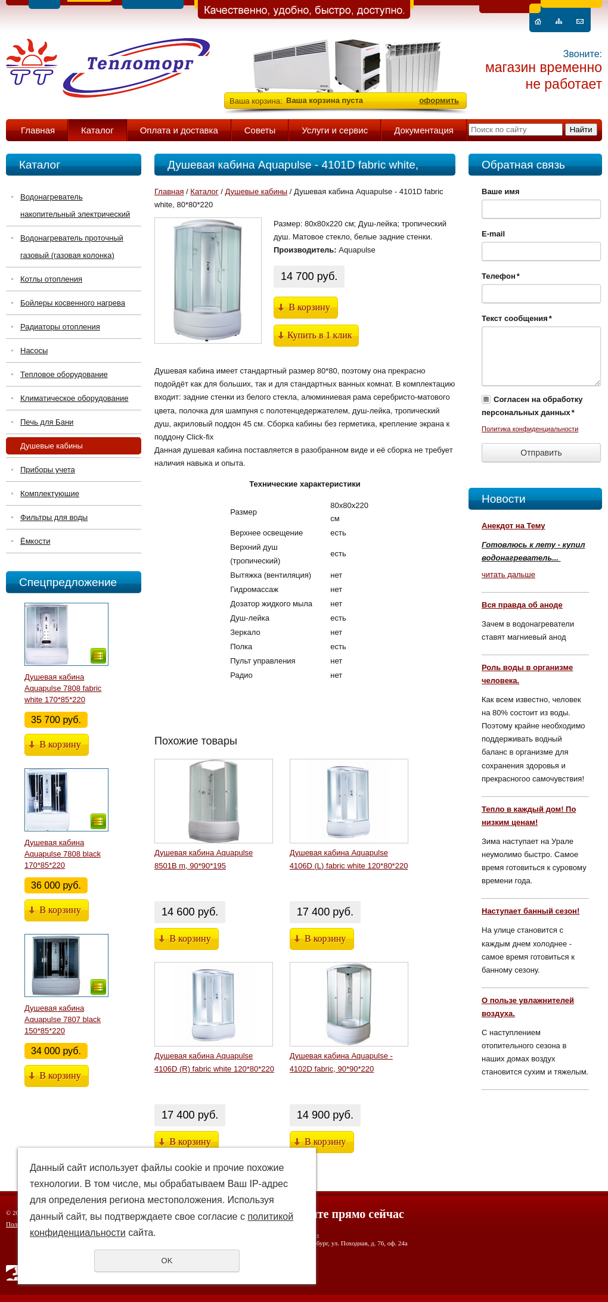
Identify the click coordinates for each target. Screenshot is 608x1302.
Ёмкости (35, 541)
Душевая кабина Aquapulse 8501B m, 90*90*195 (203, 859)
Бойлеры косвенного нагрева (72, 302)
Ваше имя (501, 191)
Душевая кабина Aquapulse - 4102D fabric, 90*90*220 (341, 1062)
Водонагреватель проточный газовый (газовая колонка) (71, 246)
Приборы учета (47, 469)
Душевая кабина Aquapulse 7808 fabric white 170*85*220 (62, 688)
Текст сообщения (517, 318)
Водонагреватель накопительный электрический (75, 205)
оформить (439, 100)
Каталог (97, 130)
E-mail (493, 233)
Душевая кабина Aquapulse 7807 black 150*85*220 (62, 1019)
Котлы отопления (51, 279)
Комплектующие (49, 493)
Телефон (501, 276)
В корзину (59, 744)
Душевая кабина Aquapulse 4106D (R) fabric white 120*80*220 (214, 1062)
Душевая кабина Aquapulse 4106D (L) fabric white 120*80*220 (349, 859)
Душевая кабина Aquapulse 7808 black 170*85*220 (62, 854)
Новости (504, 499)
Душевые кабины (51, 445)
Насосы (34, 350)
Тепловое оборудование (64, 374)
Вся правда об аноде (522, 604)
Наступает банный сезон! (530, 911)
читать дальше (508, 574)
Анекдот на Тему (513, 525)
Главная (38, 130)
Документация (424, 130)
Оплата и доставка (179, 130)
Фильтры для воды (54, 517)
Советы (259, 130)
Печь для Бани (46, 422)
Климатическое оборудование (74, 398)
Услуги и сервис (335, 130)
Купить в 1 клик (319, 335)
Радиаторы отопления (60, 326)
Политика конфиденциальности (530, 428)
